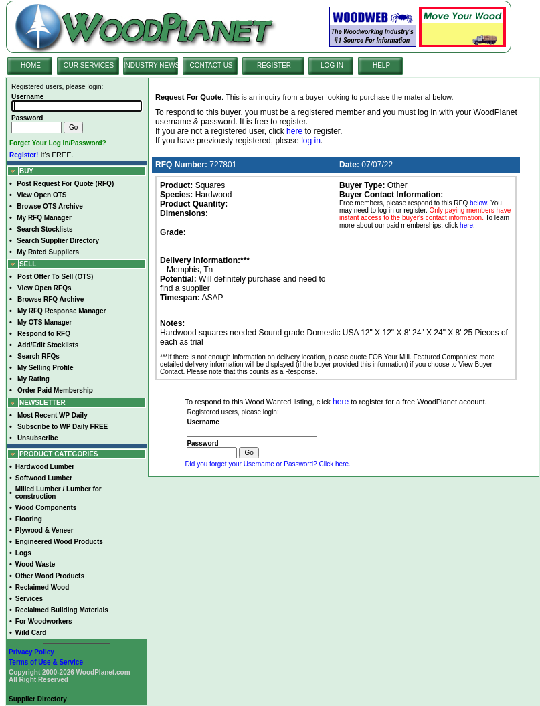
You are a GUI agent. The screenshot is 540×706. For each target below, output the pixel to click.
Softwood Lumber (43, 478)
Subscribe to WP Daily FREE (62, 426)
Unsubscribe (37, 438)
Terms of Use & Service (46, 662)
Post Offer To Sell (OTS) (55, 276)
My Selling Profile (45, 367)
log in (311, 140)
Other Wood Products (49, 576)
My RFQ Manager (44, 218)
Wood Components (45, 507)
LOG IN (332, 65)
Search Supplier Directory (58, 240)
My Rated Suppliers (48, 252)
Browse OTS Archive (50, 206)
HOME (31, 65)
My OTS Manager (44, 322)
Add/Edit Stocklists (47, 345)
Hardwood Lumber (44, 466)
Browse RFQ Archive (50, 299)
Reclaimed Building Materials (61, 610)
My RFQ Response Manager (61, 311)
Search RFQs (38, 356)
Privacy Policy (31, 652)
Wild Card (31, 632)
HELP (381, 65)
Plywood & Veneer (44, 530)
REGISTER (274, 65)
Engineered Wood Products (59, 541)
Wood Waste (35, 564)
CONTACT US (210, 65)
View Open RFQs (44, 288)
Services (29, 598)
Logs (23, 553)
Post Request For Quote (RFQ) (65, 183)
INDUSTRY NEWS (152, 65)
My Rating (33, 379)
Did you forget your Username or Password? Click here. (267, 464)
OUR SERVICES (89, 65)
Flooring (28, 519)
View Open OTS (41, 195)
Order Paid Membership (55, 390)
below (478, 203)
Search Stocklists (44, 229)
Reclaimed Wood (42, 587)
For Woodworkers (43, 621)
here (294, 131)
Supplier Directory (38, 699)
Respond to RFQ (43, 333)
